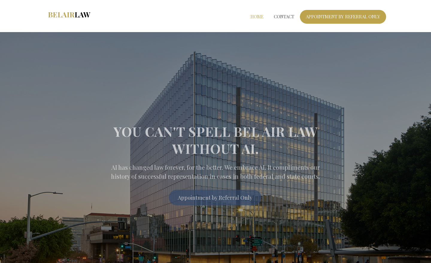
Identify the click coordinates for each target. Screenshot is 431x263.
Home (257, 16)
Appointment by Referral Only (215, 199)
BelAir (69, 14)
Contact (284, 16)
